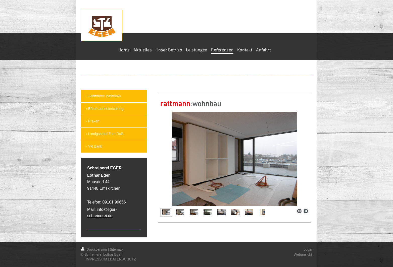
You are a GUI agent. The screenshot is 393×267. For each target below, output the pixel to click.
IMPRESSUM (96, 259)
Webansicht (303, 254)
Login (308, 249)
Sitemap (116, 249)
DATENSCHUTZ (123, 259)
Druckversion (94, 249)
